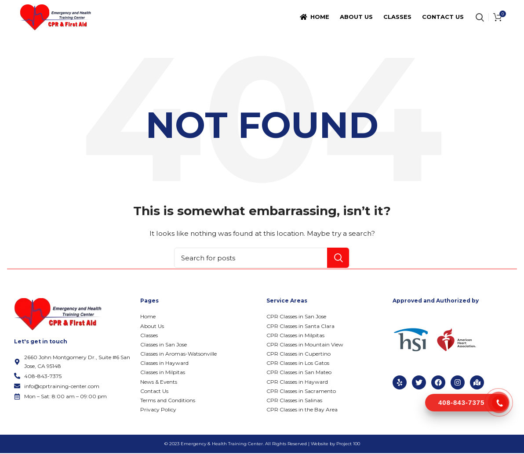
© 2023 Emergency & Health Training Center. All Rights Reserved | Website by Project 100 (262, 444)
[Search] (262, 259)
